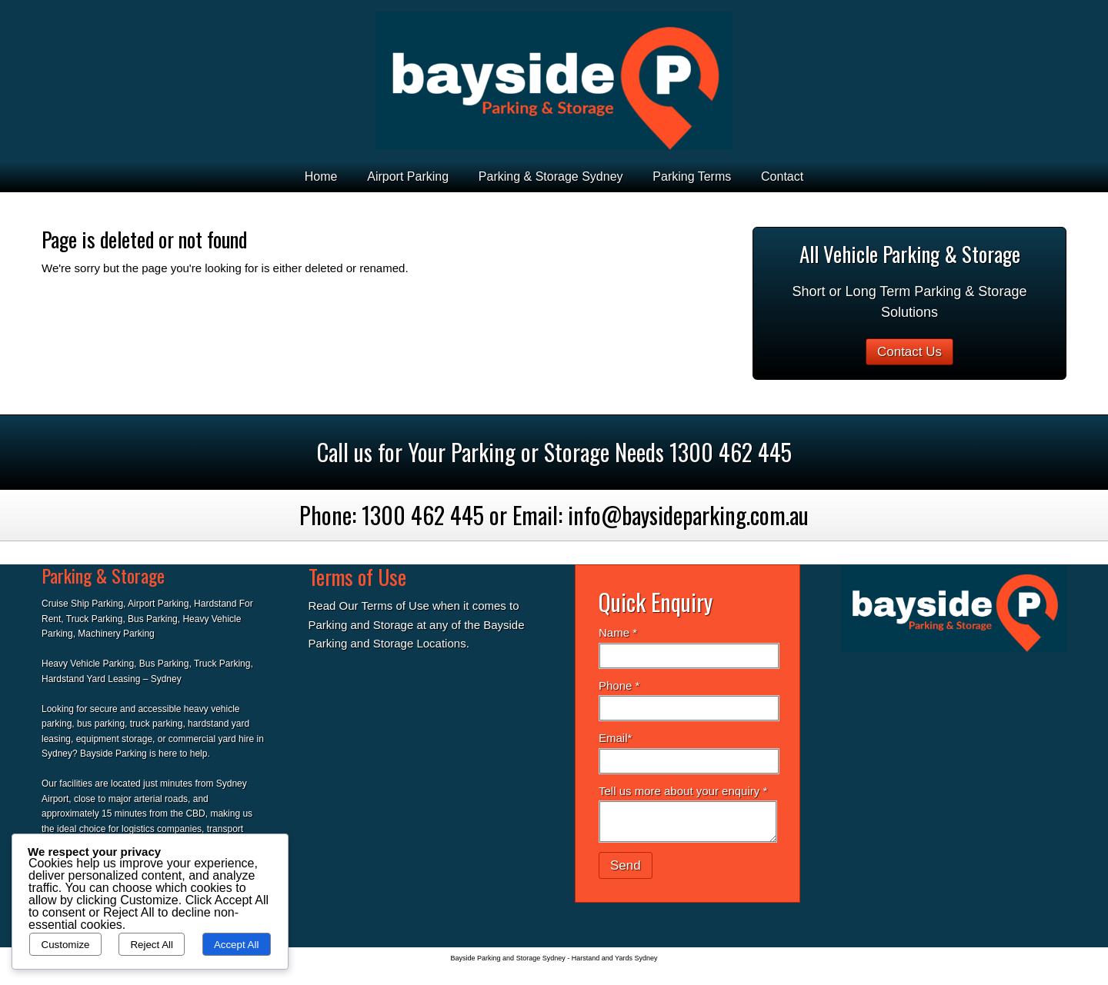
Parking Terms (691, 176)
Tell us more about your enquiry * (683, 790)
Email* (615, 737)
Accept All (236, 944)
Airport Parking (408, 176)
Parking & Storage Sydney (551, 176)
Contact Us (909, 351)
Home (321, 176)
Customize (66, 944)
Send (625, 865)
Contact (782, 176)
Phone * (619, 685)
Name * (618, 632)
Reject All (151, 944)
